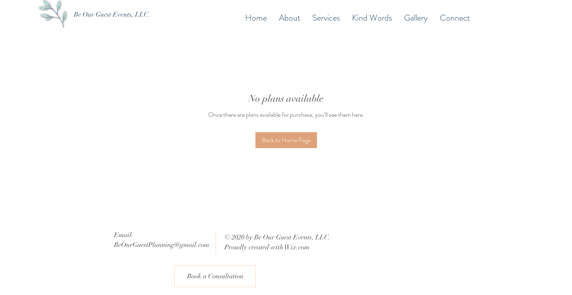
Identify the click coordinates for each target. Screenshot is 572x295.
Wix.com (296, 247)
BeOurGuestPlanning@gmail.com (161, 245)
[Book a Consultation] (215, 276)
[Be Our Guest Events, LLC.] (112, 15)
